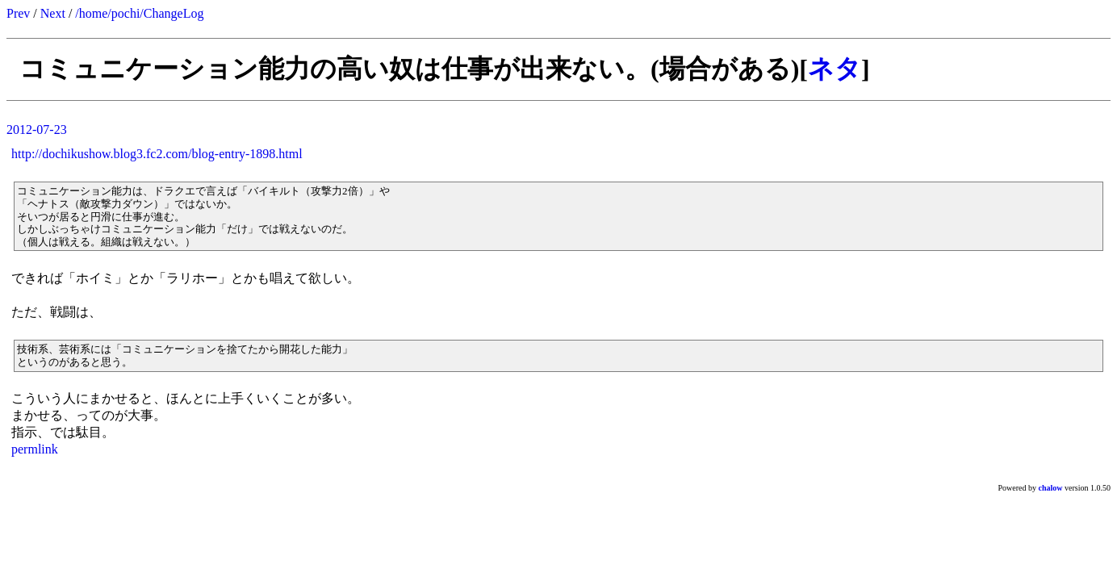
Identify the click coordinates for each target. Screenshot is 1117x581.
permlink (34, 449)
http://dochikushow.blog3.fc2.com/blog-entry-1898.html (157, 154)
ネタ (834, 68)
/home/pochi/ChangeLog (139, 13)
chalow (1051, 487)
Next (52, 13)
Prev (18, 13)
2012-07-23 (36, 129)
